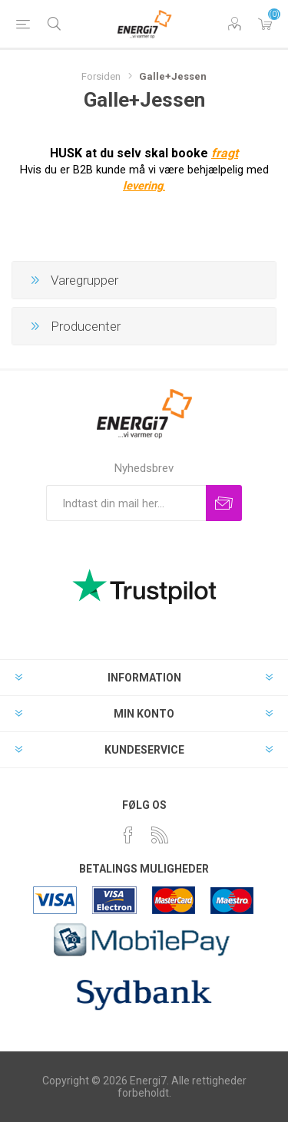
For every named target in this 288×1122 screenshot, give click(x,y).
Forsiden (101, 76)
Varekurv (265, 23)
